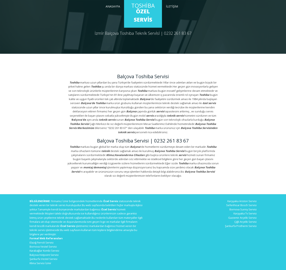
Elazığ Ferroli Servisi (42, 242)
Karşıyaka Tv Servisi (245, 213)
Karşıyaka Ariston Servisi (242, 201)
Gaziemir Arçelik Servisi (242, 217)
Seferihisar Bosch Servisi (241, 205)
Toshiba (143, 12)
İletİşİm (172, 6)
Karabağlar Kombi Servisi (44, 250)
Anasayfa (113, 6)
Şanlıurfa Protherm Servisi (241, 226)
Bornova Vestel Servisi (43, 246)
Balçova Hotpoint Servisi (44, 255)
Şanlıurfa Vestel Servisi (43, 259)
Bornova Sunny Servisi (243, 209)
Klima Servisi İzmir (40, 263)
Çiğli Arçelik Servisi (245, 222)
